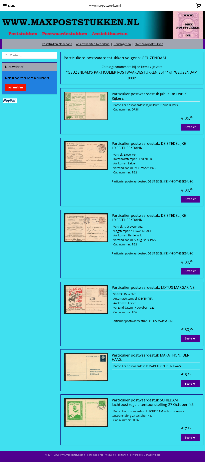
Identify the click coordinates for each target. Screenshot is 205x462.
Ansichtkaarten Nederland (93, 44)
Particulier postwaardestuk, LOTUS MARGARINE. (153, 287)
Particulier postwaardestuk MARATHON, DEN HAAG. (151, 357)
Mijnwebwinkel (152, 454)
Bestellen (190, 127)
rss (101, 454)
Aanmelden (15, 87)
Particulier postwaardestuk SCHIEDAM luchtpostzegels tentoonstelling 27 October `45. (153, 402)
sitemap (93, 454)
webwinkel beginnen (117, 454)
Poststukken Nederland (57, 44)
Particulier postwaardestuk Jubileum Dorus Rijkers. (149, 96)
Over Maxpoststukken (149, 44)
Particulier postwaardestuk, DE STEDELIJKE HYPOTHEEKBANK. (149, 145)
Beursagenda (122, 44)
